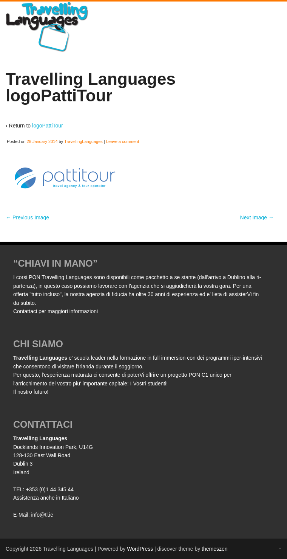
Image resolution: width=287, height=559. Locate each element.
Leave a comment (122, 141)
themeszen (214, 549)
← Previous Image (27, 217)
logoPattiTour (47, 126)
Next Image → (257, 217)
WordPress (140, 549)
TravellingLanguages (83, 141)
